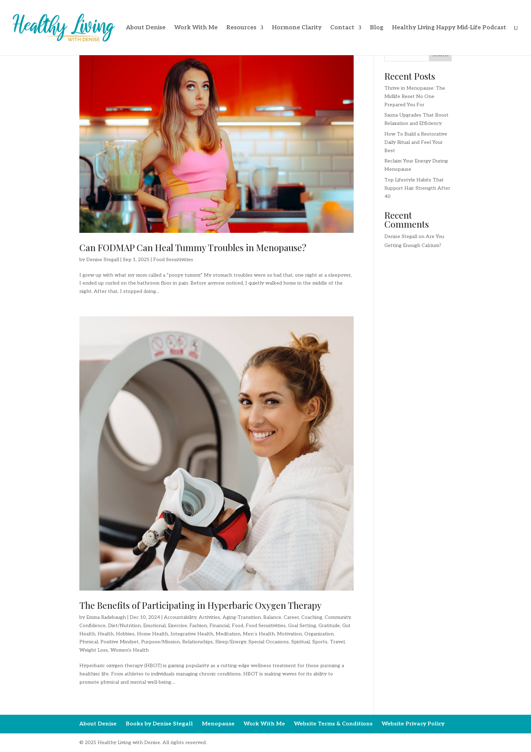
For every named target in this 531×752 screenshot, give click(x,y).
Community (338, 617)
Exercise (177, 626)
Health (106, 634)
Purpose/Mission (160, 642)
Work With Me (196, 28)
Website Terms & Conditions (333, 724)
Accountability (180, 617)
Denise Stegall (102, 260)
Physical (88, 642)
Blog (376, 28)
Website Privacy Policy (413, 724)
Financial (219, 626)
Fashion (198, 626)
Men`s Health (259, 634)
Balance (272, 617)
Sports (319, 642)
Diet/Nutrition (124, 626)
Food (237, 626)
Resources (241, 28)
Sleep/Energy (230, 642)
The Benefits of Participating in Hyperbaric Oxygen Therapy (200, 605)
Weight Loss (93, 650)
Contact (342, 28)
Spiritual (300, 642)
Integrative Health (191, 634)
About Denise (146, 28)
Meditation (228, 634)
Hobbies (125, 634)
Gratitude (329, 626)
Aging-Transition (242, 617)
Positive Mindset (119, 642)
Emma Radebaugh (106, 617)
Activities (209, 617)
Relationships (197, 642)
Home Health (152, 634)
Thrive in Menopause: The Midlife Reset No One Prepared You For (414, 96)
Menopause (218, 724)
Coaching (311, 617)
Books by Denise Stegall (159, 724)
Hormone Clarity (297, 28)
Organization (319, 634)
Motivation (289, 634)
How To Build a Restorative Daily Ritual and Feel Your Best (415, 142)
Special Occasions (268, 642)
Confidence (92, 626)
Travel (337, 642)
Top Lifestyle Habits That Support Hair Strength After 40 (417, 188)
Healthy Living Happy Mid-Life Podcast (449, 28)
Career (291, 617)
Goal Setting (302, 626)
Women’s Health (129, 650)
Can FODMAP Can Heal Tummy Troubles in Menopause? (192, 247)
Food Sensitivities (173, 260)
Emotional (154, 626)
